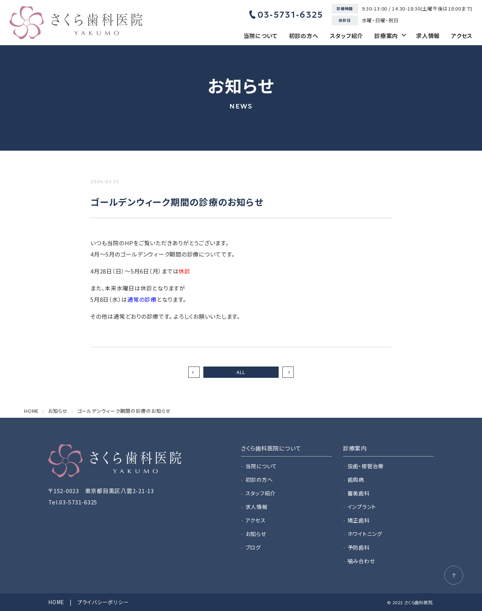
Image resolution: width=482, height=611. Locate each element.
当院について (260, 36)
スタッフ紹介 (346, 36)
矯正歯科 (359, 520)
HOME (56, 602)
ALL (241, 372)
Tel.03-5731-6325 (72, 502)
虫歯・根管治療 (366, 466)
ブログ (253, 547)
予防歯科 (359, 547)
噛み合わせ (361, 561)
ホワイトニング (365, 534)
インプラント (362, 506)
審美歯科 (359, 493)
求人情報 (428, 36)
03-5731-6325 (286, 14)
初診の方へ (304, 36)
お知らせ (256, 534)
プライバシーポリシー (103, 602)
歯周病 (356, 479)
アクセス (462, 36)
